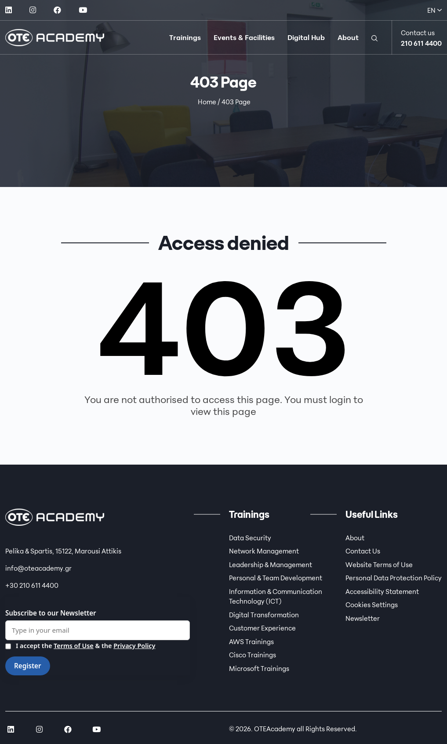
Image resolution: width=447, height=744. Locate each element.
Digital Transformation (264, 615)
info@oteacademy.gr (38, 568)
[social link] (8, 10)
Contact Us (362, 551)
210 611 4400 (421, 43)
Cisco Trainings (252, 655)
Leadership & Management (270, 564)
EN (434, 10)
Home (207, 102)
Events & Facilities (244, 37)
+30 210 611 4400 (31, 585)
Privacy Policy (134, 645)
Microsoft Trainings (259, 668)
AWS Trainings (251, 641)
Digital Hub (306, 37)
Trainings (185, 37)
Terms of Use (74, 645)
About (348, 37)
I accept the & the (80, 646)
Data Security (250, 538)
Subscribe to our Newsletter (50, 612)
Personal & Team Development (275, 578)
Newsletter (362, 618)
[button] (374, 37)
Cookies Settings (371, 604)
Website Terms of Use (379, 564)
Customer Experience (262, 628)
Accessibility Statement (382, 591)
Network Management (264, 551)
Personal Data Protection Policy (393, 578)
